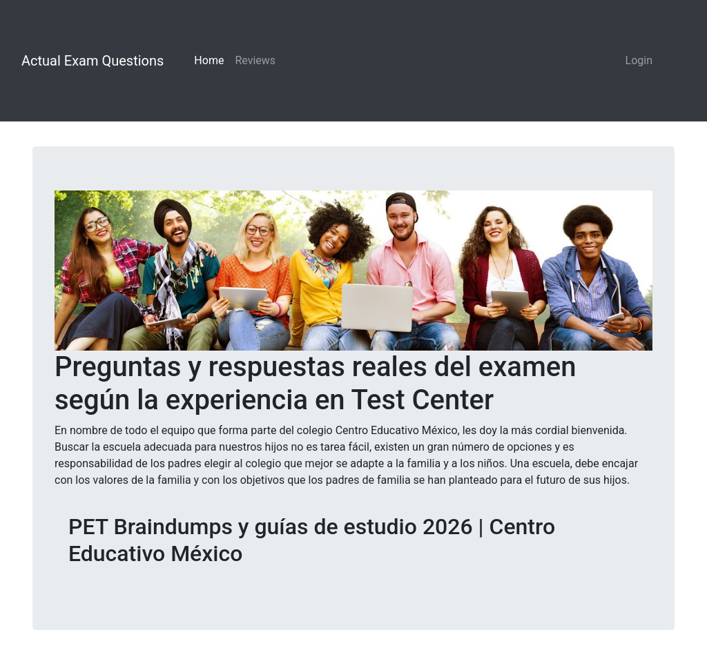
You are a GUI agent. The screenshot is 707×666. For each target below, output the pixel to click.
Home (209, 60)
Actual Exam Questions (92, 60)
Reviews (255, 60)
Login (639, 60)
